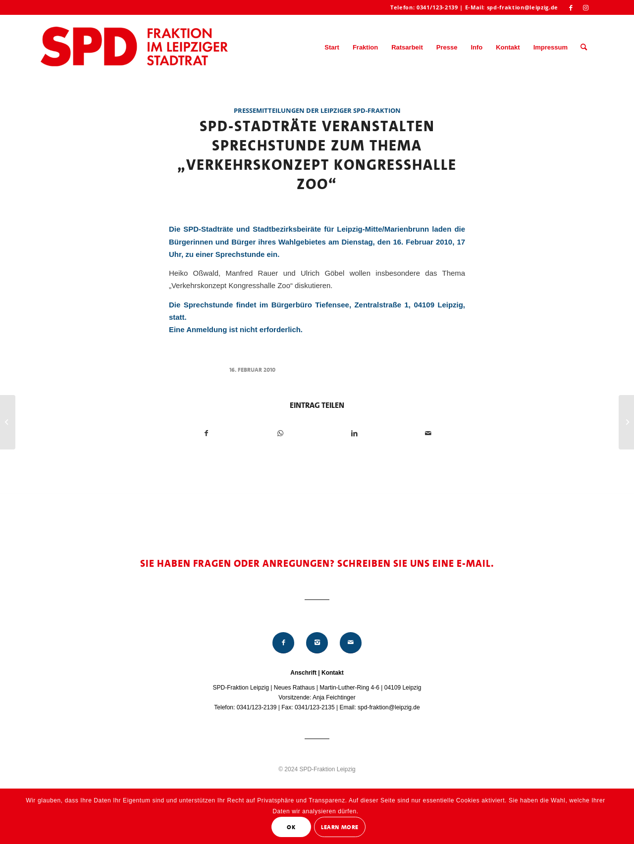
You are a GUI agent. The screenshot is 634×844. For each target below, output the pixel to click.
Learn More (340, 827)
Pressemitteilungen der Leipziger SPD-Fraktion (317, 110)
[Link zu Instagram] (586, 7)
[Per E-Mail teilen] (428, 433)
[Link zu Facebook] (571, 7)
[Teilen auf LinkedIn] (354, 433)
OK (291, 827)
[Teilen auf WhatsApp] (280, 433)
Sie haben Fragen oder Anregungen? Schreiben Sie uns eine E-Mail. (317, 563)
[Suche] (583, 47)
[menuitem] (332, 47)
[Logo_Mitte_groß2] (135, 47)
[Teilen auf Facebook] (206, 433)
